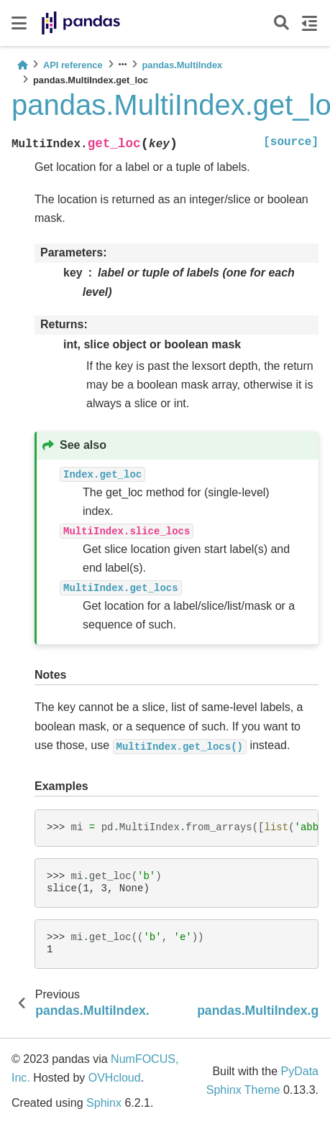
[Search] (281, 23)
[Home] (22, 65)
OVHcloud (114, 1078)
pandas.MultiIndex (182, 65)
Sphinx (104, 1103)
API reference (73, 65)
